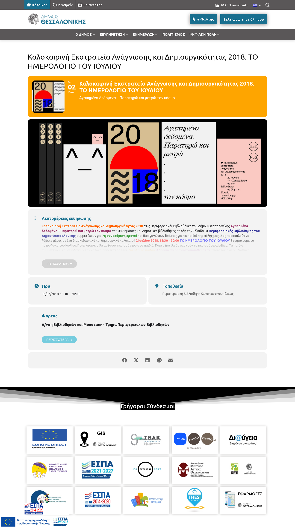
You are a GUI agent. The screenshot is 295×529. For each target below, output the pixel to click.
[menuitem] (257, 5)
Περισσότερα (59, 339)
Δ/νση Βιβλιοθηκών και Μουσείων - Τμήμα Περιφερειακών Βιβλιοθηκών (105, 324)
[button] (267, 5)
